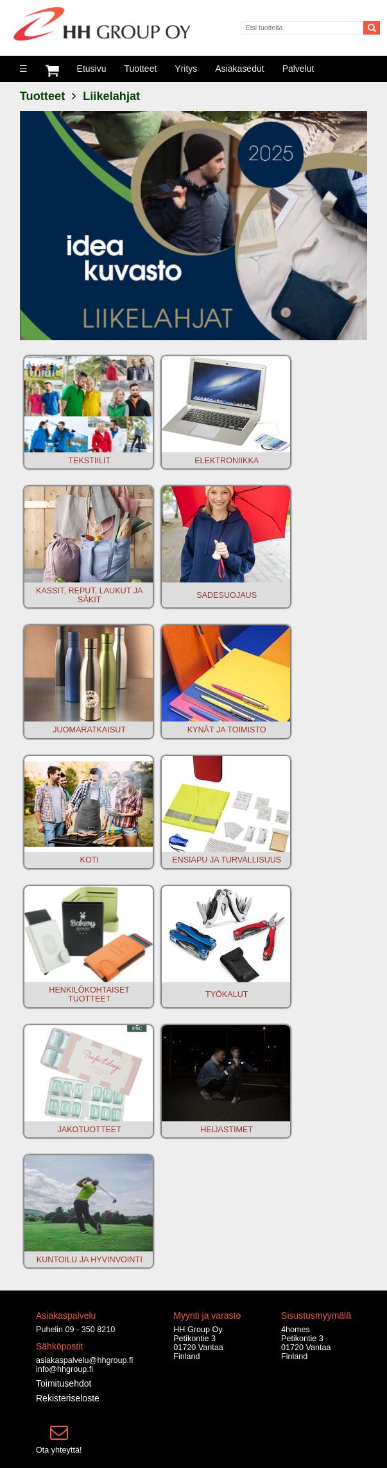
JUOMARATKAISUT (89, 729)
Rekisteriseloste (67, 1398)
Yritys (186, 68)
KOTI (89, 859)
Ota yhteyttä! (59, 1450)
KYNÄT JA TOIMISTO (226, 729)
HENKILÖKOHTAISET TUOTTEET (89, 994)
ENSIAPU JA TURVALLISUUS (226, 859)
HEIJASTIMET (226, 1129)
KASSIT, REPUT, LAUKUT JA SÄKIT (89, 595)
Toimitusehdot (63, 1383)
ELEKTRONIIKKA (226, 460)
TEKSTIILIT (89, 460)
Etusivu (92, 68)
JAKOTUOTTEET (89, 1129)
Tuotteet (140, 68)
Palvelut (298, 68)
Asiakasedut (239, 68)
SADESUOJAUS (226, 595)
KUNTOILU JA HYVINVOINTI (89, 1259)
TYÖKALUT (226, 994)
